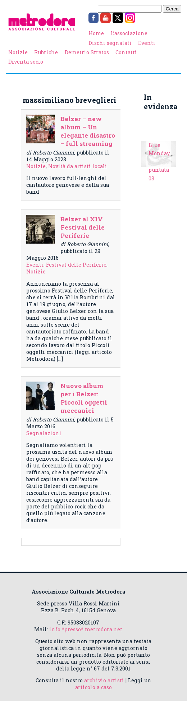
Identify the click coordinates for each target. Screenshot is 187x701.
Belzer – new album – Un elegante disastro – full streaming (87, 131)
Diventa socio (25, 61)
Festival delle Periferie (76, 264)
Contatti (126, 52)
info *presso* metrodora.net (85, 629)
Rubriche (46, 52)
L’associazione (128, 33)
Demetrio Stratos (87, 52)
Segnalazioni (43, 433)
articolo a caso (93, 687)
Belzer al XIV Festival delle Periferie (82, 227)
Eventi (146, 43)
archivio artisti (104, 680)
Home (96, 33)
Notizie (18, 52)
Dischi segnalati (110, 43)
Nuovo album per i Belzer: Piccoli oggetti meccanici (83, 398)
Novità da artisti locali (77, 166)
